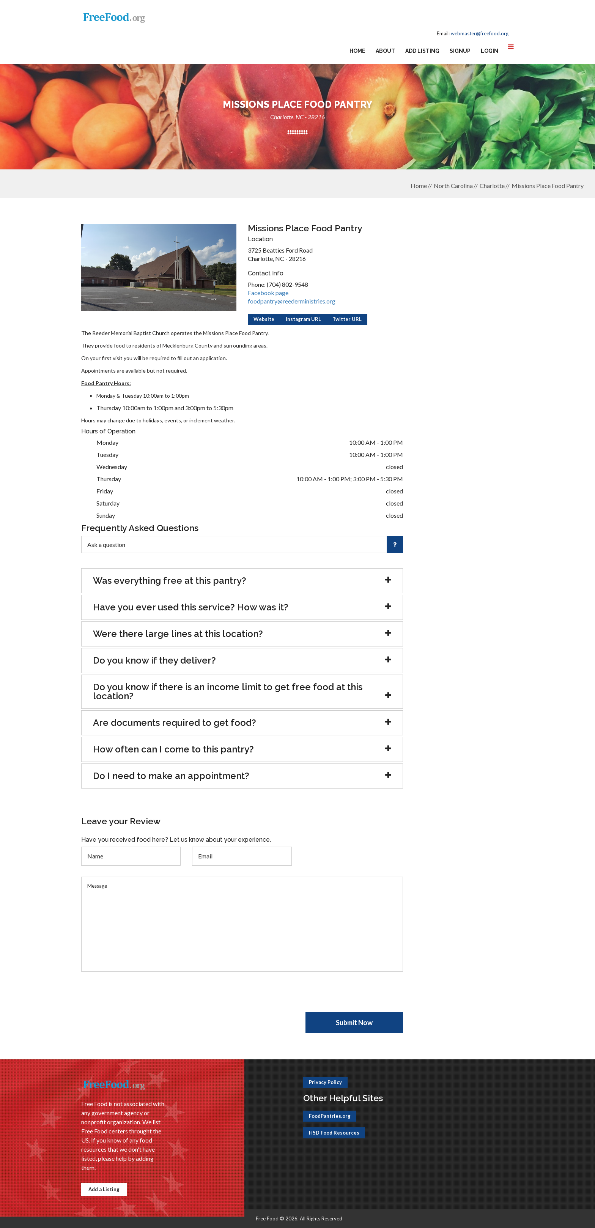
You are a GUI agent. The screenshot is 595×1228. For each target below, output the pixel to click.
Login (489, 51)
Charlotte (492, 185)
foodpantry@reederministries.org (291, 301)
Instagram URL (303, 319)
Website (263, 319)
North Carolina (453, 185)
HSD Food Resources (334, 1133)
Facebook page (268, 292)
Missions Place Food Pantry (548, 185)
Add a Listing (104, 1189)
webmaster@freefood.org (479, 33)
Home (357, 51)
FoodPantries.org (330, 1116)
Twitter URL (347, 319)
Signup (460, 51)
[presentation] (139, 997)
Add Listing (422, 51)
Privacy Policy (325, 1082)
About (385, 51)
